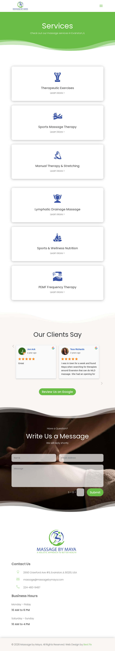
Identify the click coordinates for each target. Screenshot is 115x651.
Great (21, 363)
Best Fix (88, 644)
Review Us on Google (57, 392)
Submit (95, 492)
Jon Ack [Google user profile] (31, 349)
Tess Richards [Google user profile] (77, 349)
